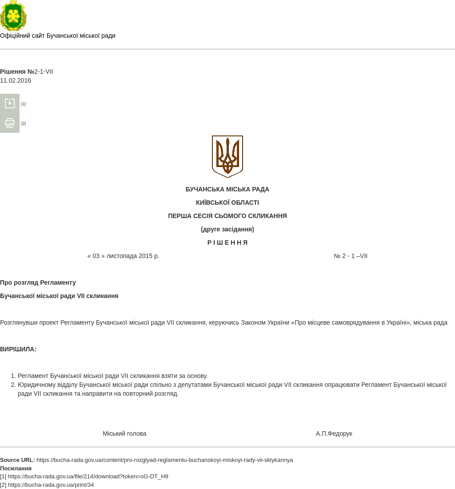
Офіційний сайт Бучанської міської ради (58, 35)
